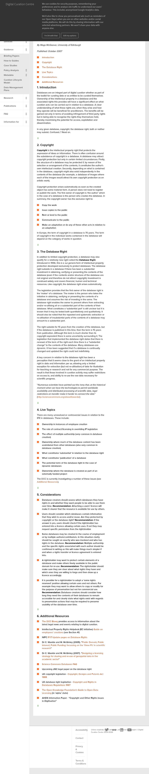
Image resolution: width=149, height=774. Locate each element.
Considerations (49, 77)
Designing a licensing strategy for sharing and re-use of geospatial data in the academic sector (72, 656)
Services (8, 42)
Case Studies (10, 65)
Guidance (8, 50)
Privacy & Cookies (80, 749)
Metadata (9, 75)
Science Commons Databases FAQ (59, 664)
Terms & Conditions (80, 762)
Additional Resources (52, 82)
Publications (10, 106)
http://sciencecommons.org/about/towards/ (58, 397)
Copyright (47, 62)
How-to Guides (11, 61)
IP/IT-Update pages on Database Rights (67, 637)
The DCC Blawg (50, 621)
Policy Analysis (11, 70)
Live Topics (47, 72)
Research (8, 98)
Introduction (48, 57)
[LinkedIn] (54, 733)
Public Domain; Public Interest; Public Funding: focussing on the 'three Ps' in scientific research (73, 645)
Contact (79, 738)
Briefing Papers (11, 56)
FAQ (6, 114)
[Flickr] (46, 733)
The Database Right (52, 67)
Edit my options (69, 35)
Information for (11, 122)
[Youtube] (61, 733)
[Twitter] (39, 733)
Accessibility (80, 730)
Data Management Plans (13, 88)
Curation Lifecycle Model (13, 81)
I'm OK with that (51, 35)
